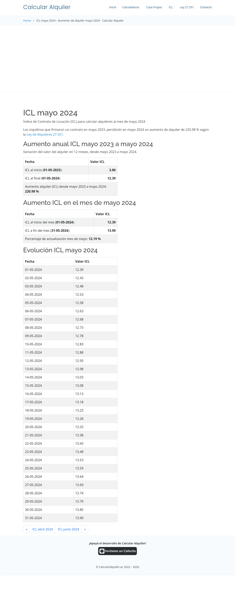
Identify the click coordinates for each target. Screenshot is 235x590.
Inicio (112, 7)
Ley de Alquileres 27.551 (45, 134)
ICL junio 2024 (68, 529)
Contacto (206, 7)
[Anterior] (26, 529)
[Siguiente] (84, 529)
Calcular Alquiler (47, 7)
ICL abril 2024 (42, 529)
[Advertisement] (117, 58)
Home (27, 20)
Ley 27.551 (187, 7)
